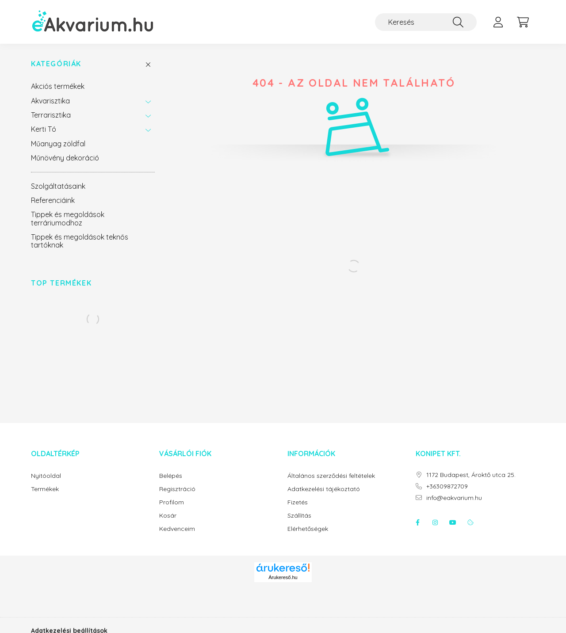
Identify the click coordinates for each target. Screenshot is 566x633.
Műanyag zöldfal (58, 143)
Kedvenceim (177, 529)
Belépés (170, 476)
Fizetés (297, 502)
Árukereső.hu (282, 577)
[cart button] (523, 22)
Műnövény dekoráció (65, 157)
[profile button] (498, 22)
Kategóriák (56, 64)
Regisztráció (177, 489)
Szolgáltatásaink (58, 186)
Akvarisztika (50, 100)
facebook (417, 522)
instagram (435, 522)
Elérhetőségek (307, 529)
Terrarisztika (51, 115)
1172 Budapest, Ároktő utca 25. (471, 475)
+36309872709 (447, 486)
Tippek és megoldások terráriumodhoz (67, 218)
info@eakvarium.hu (454, 498)
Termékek (45, 489)
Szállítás (299, 515)
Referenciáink (53, 200)
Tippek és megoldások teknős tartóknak (79, 241)
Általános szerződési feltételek (331, 476)
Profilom (171, 502)
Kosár (167, 515)
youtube (453, 522)
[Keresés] (426, 22)
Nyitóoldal (46, 476)
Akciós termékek (57, 86)
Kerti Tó (43, 129)
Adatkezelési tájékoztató (323, 489)
